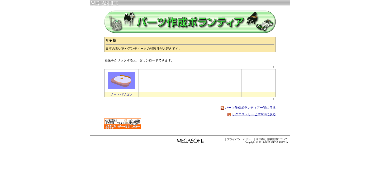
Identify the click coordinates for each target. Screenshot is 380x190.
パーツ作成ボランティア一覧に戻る (250, 108)
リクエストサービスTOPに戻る (254, 114)
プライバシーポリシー (240, 139)
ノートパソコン (121, 94)
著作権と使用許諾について (272, 139)
